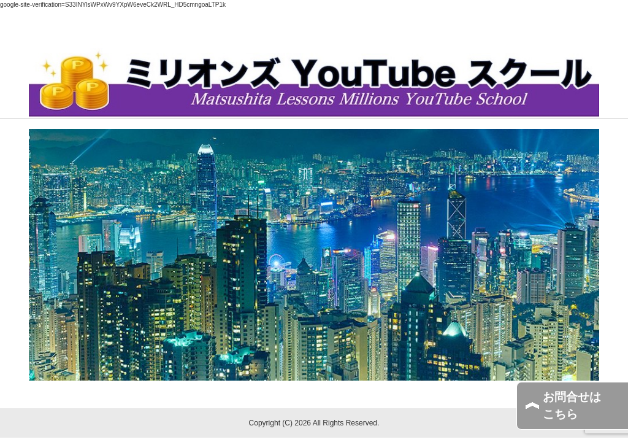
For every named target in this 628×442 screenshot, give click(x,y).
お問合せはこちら (572, 405)
